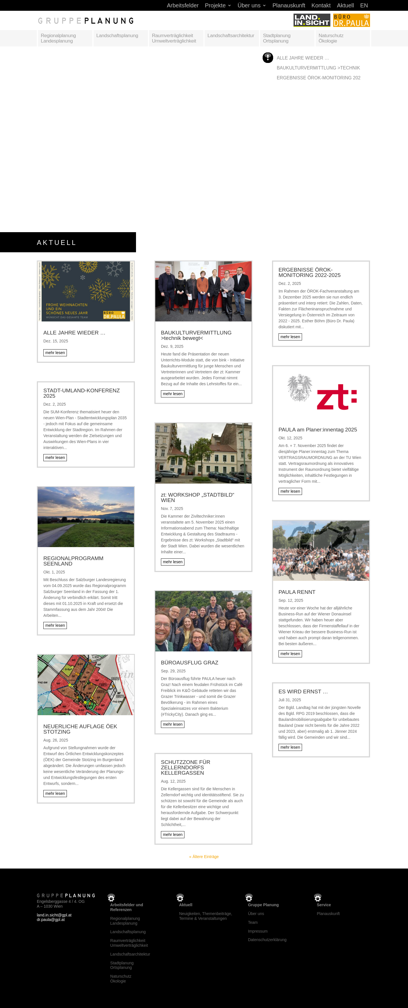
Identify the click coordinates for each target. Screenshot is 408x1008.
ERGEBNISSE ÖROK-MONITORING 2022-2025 (326, 77)
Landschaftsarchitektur (230, 35)
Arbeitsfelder (183, 6)
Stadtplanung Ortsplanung (276, 38)
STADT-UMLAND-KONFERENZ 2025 (81, 393)
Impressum (257, 931)
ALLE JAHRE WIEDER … (303, 58)
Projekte (215, 6)
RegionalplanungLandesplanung (125, 921)
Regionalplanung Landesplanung (58, 38)
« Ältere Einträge (204, 856)
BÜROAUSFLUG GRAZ (189, 663)
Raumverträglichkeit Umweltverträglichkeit (174, 38)
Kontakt (321, 6)
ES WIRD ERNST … (303, 691)
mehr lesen (55, 352)
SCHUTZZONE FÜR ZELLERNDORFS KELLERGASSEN (185, 767)
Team (253, 922)
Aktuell (345, 6)
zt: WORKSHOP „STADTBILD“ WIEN (197, 497)
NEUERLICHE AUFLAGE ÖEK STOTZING (80, 729)
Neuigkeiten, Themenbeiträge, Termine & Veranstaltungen (205, 916)
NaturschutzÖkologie (120, 978)
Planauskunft (289, 6)
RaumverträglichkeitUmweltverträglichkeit (129, 943)
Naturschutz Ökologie (330, 38)
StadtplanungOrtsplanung (122, 965)
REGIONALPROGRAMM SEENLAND (73, 561)
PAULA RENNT (297, 592)
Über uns (249, 6)
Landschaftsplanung (117, 35)
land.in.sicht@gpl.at (54, 915)
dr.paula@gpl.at (51, 919)
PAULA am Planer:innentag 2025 (318, 430)
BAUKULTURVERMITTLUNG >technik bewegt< (330, 67)
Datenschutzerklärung (267, 939)
